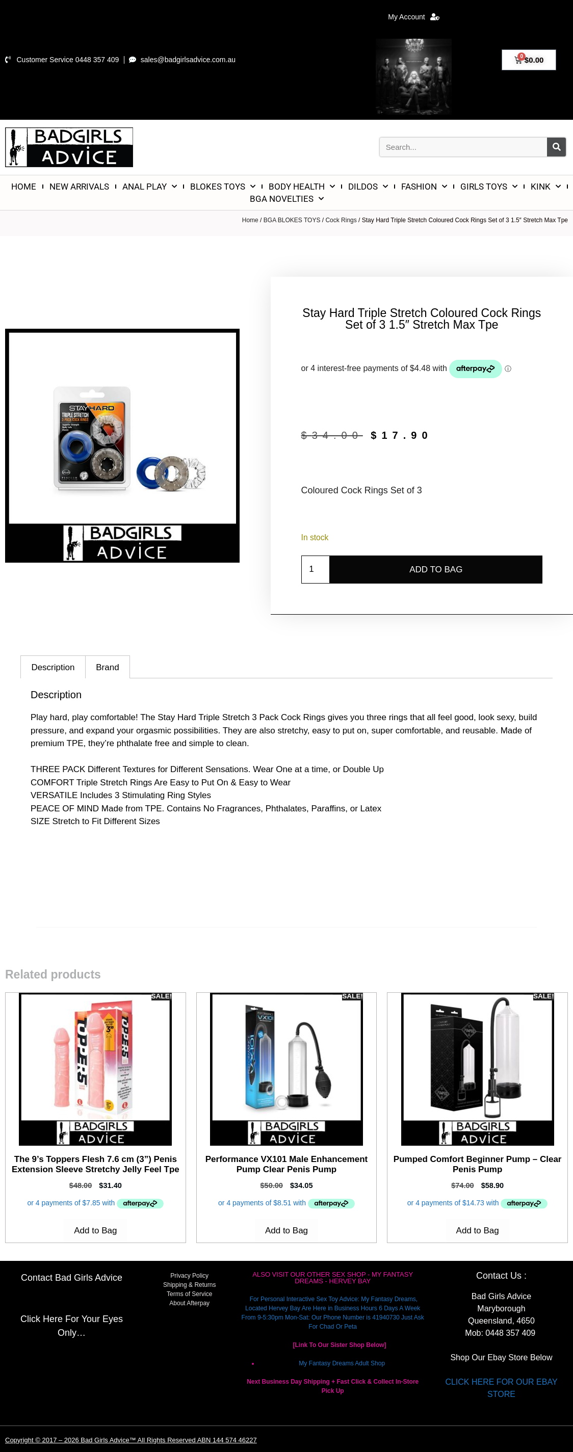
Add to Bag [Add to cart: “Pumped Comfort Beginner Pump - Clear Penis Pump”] (477, 1230)
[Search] (556, 147)
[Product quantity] (315, 570)
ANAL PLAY (149, 186)
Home (250, 220)
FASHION (424, 186)
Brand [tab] (107, 667)
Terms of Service (189, 1294)
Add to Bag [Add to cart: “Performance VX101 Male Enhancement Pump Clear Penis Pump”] (286, 1230)
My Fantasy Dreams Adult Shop (342, 1363)
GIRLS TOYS (488, 186)
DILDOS (368, 186)
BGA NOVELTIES (287, 199)
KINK (546, 186)
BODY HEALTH (302, 186)
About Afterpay (189, 1303)
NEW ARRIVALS (79, 186)
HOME (23, 186)
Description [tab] (52, 667)
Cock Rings (340, 220)
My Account (413, 16)
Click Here (41, 1319)
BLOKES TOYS (222, 186)
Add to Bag (435, 569)
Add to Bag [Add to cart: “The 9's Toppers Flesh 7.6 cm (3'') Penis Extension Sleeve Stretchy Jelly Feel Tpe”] (95, 1230)
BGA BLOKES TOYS (292, 220)
